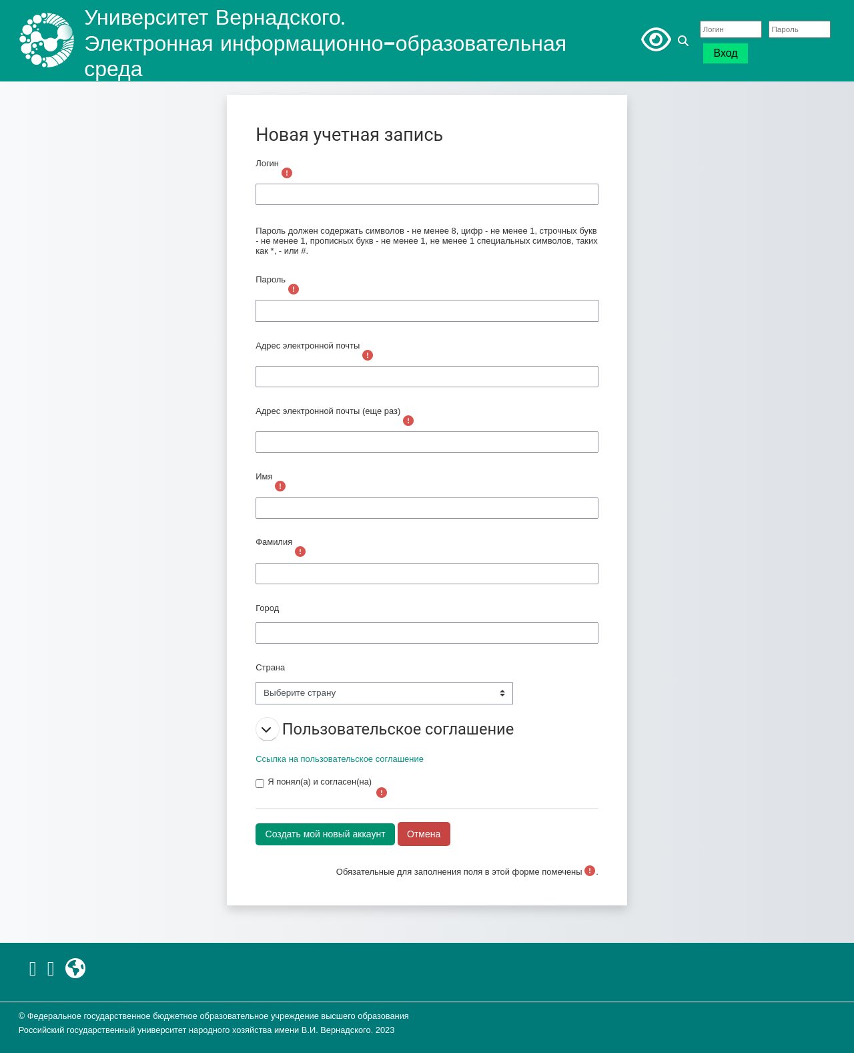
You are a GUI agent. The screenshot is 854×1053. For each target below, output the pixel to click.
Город (267, 608)
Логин (267, 163)
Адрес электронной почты (308, 346)
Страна (270, 667)
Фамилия (274, 542)
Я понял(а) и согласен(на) (320, 782)
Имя (264, 476)
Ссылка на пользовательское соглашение (340, 759)
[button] (685, 40)
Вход (725, 53)
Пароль (271, 279)
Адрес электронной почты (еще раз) (328, 411)
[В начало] (47, 40)
